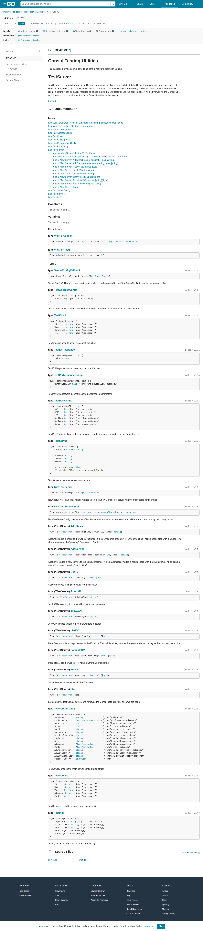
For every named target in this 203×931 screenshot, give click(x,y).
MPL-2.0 (69, 23)
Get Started (61, 885)
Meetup (165, 909)
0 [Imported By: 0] (100, 23)
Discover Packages (11, 12)
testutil (53, 12)
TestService (61, 775)
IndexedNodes (131, 242)
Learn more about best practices (133, 31)
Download (130, 891)
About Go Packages (99, 900)
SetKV (74, 669)
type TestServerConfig (59, 190)
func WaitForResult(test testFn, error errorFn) (70, 126)
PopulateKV (77, 650)
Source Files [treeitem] (12, 80)
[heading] (11, 4)
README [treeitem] (11, 58)
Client (78, 467)
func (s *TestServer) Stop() (66, 187)
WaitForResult (62, 249)
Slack (164, 900)
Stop (73, 689)
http (71, 467)
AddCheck (76, 526)
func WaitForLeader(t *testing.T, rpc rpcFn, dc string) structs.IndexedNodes (85, 123)
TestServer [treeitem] (12, 69)
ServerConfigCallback (67, 270)
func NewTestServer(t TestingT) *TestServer (74, 153)
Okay (161, 926)
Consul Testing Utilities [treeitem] (17, 64)
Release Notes (132, 904)
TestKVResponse (64, 349)
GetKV (74, 572)
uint (74, 384)
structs (119, 242)
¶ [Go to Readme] (70, 50)
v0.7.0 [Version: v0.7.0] (10, 23)
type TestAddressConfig (60, 133)
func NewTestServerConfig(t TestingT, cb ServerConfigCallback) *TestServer (91, 156)
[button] (19, 31)
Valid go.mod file (28, 31)
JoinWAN (76, 611)
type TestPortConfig (58, 146)
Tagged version (82, 31)
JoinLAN (75, 591)
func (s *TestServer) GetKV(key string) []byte (75, 167)
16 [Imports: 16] (84, 23)
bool (78, 723)
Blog (128, 895)
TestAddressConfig (65, 290)
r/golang (165, 904)
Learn (140, 4)
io (77, 759)
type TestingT (55, 197)
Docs (153, 4)
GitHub (165, 895)
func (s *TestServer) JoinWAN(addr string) (74, 173)
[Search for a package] (65, 3)
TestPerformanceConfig (68, 375)
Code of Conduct (133, 913)
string (108, 242)
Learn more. (149, 926)
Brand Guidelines (134, 909)
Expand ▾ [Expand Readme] (53, 101)
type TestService (56, 194)
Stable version (105, 31)
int (65, 409)
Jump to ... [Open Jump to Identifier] (11, 51)
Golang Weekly (169, 913)
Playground (60, 891)
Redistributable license (55, 31)
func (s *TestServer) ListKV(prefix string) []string (76, 177)
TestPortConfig (63, 400)
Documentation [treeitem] (13, 74)
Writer (82, 759)
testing (80, 242)
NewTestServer (63, 487)
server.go (53, 860)
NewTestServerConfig (67, 506)
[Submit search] (112, 3)
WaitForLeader (63, 236)
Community (189, 4)
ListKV (74, 630)
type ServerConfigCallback (61, 129)
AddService (77, 549)
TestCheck (60, 315)
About (129, 885)
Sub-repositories (98, 895)
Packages (170, 4)
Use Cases (24, 891)
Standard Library (98, 891)
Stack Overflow (61, 900)
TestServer (60, 440)
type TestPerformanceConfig (62, 143)
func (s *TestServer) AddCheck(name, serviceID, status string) (84, 160)
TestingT (79, 493)
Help (57, 904)
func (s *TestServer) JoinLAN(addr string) (73, 170)
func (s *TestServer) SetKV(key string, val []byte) (77, 183)
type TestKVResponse (59, 139)
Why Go (124, 4)
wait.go (82, 860)
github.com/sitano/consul (35, 12)
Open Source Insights (29, 40)
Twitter (165, 891)
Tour (57, 895)
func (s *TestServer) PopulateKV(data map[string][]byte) (80, 180)
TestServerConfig (99, 276)
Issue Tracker (132, 900)
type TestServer (56, 150)
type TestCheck (56, 136)
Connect (167, 885)
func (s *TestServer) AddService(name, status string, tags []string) (85, 163)
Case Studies (25, 895)
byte (100, 578)
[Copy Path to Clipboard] (58, 12)
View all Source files (188, 852)
